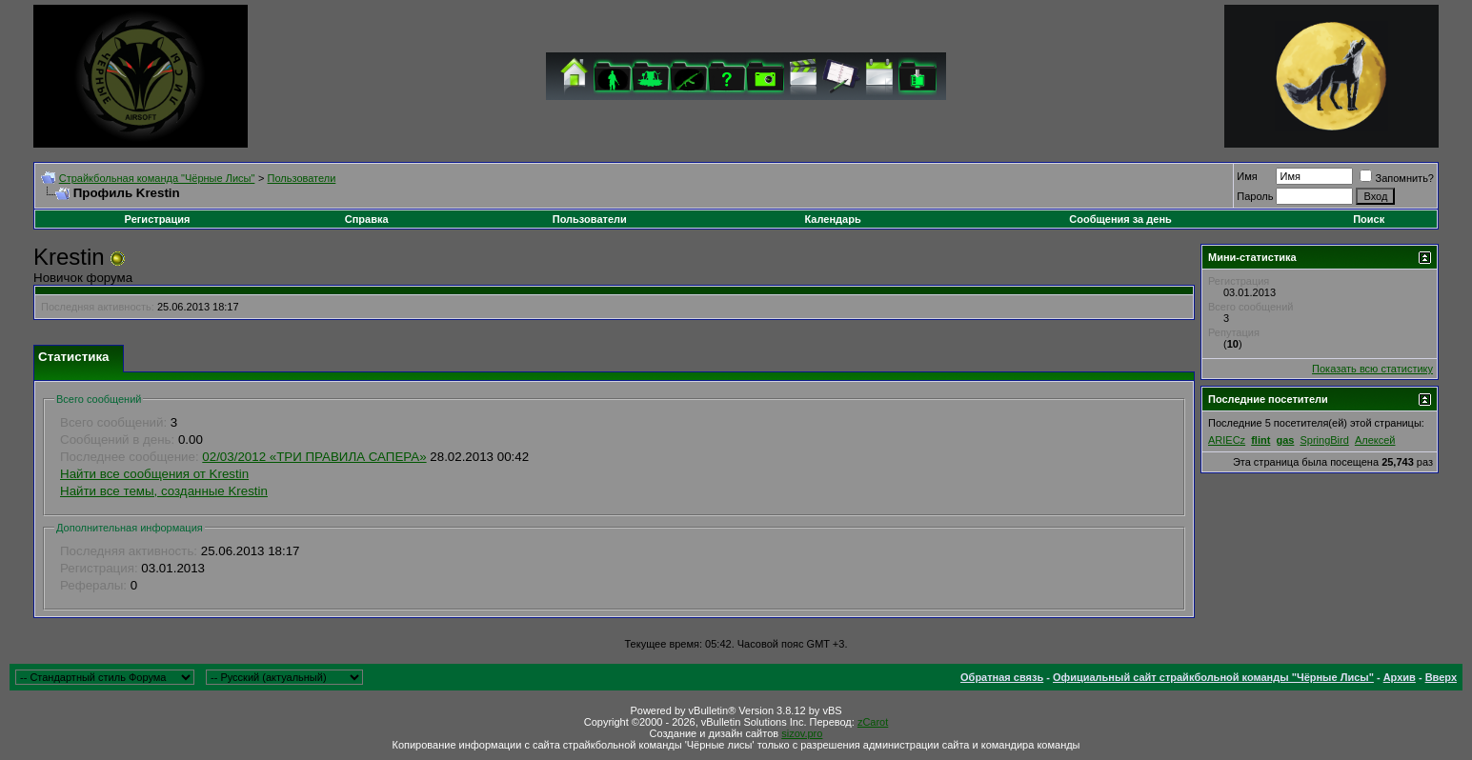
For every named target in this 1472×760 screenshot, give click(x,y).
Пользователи (302, 178)
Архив (1399, 677)
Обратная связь (1001, 677)
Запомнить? (1397, 178)
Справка (367, 219)
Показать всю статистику (1372, 368)
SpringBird (1324, 440)
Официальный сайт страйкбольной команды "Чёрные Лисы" (1213, 677)
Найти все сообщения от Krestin (154, 474)
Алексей (1375, 440)
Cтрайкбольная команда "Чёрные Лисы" (157, 178)
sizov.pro (801, 733)
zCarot (872, 722)
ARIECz (1226, 440)
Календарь (833, 219)
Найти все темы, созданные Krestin (164, 491)
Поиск (1368, 219)
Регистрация (158, 219)
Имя (1247, 176)
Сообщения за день (1120, 219)
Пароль (1255, 196)
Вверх (1441, 677)
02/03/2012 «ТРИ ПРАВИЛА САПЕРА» (314, 457)
